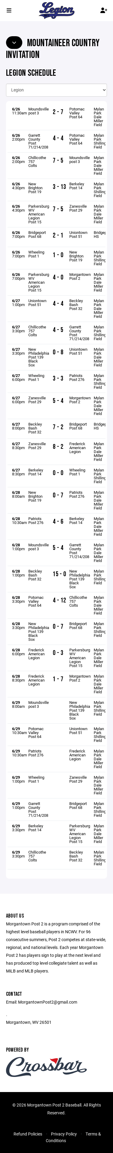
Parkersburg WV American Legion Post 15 (38, 214)
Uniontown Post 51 (78, 234)
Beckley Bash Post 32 (76, 304)
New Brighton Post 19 (35, 187)
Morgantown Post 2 (80, 276)
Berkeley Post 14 (76, 185)
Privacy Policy (64, 1134)
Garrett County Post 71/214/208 (38, 141)
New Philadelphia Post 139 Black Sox (38, 357)
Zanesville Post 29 (78, 208)
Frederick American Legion (77, 447)
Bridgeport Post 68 (37, 234)
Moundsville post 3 (38, 111)
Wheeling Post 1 (36, 254)
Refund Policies (28, 1134)
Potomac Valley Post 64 (77, 113)
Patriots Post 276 (76, 377)
